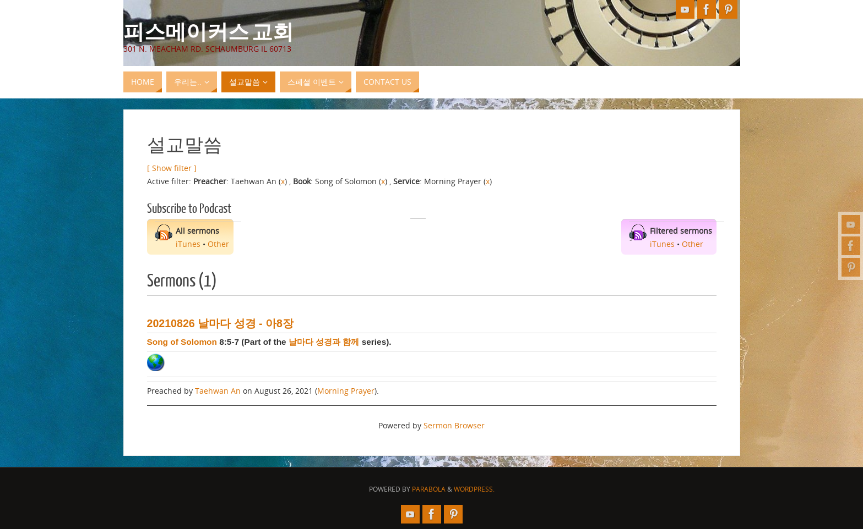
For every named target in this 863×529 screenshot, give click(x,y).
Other (218, 244)
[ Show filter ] (172, 168)
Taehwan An (218, 390)
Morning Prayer (345, 390)
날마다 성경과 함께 (324, 341)
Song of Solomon (182, 341)
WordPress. (474, 489)
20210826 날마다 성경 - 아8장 (220, 323)
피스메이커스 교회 (208, 31)
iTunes (188, 244)
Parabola (429, 489)
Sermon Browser (454, 425)
